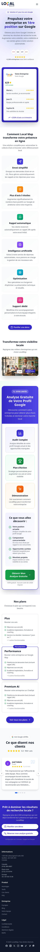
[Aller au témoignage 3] (20, 792)
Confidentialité (7, 924)
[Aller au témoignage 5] (24, 792)
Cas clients (5, 892)
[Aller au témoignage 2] (18, 792)
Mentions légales (8, 930)
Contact (4, 914)
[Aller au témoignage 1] (16, 792)
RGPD (4, 933)
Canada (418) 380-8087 (7, 865)
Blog (3, 908)
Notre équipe (6, 911)
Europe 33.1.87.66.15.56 (7, 875)
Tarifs (3, 889)
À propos (5, 905)
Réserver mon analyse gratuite (18, 833)
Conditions (5, 927)
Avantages (5, 886)
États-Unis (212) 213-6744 (7, 870)
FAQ (3, 895)
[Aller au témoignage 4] (22, 792)
